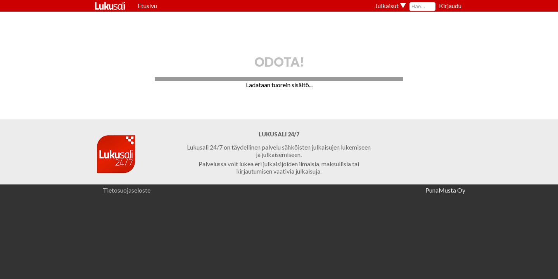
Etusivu (147, 5)
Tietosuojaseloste (126, 190)
